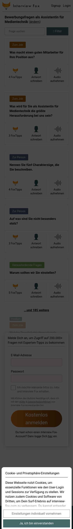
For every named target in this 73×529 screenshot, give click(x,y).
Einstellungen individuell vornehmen (36, 513)
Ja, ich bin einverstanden (36, 523)
